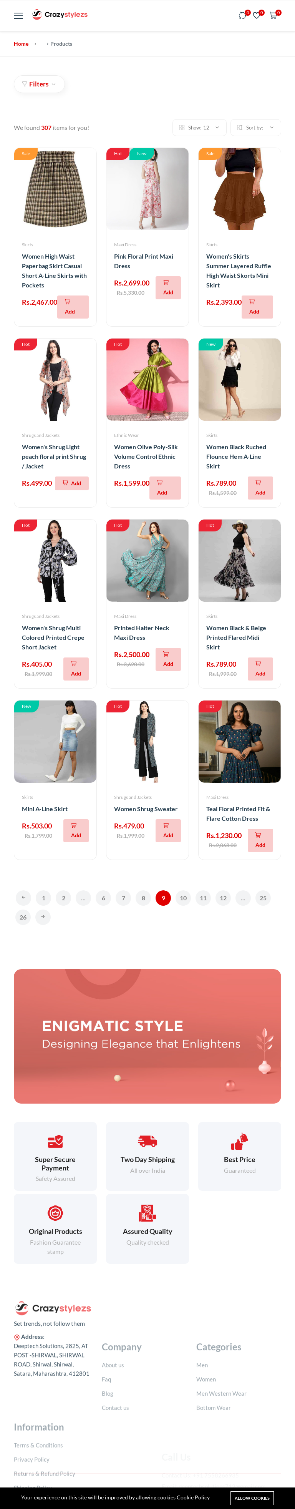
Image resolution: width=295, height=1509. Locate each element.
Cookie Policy (193, 1497)
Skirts (27, 244)
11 (203, 897)
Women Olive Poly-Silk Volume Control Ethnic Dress (146, 456)
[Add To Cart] (73, 307)
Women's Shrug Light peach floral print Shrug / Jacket (54, 456)
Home (21, 43)
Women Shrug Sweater (146, 808)
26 (23, 917)
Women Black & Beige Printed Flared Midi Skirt (236, 637)
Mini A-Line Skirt (45, 808)
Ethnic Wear (126, 435)
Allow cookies (252, 1498)
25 (263, 897)
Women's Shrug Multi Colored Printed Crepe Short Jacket (53, 637)
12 (223, 897)
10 (183, 897)
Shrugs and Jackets (41, 435)
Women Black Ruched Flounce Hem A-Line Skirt (236, 456)
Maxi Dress (125, 244)
